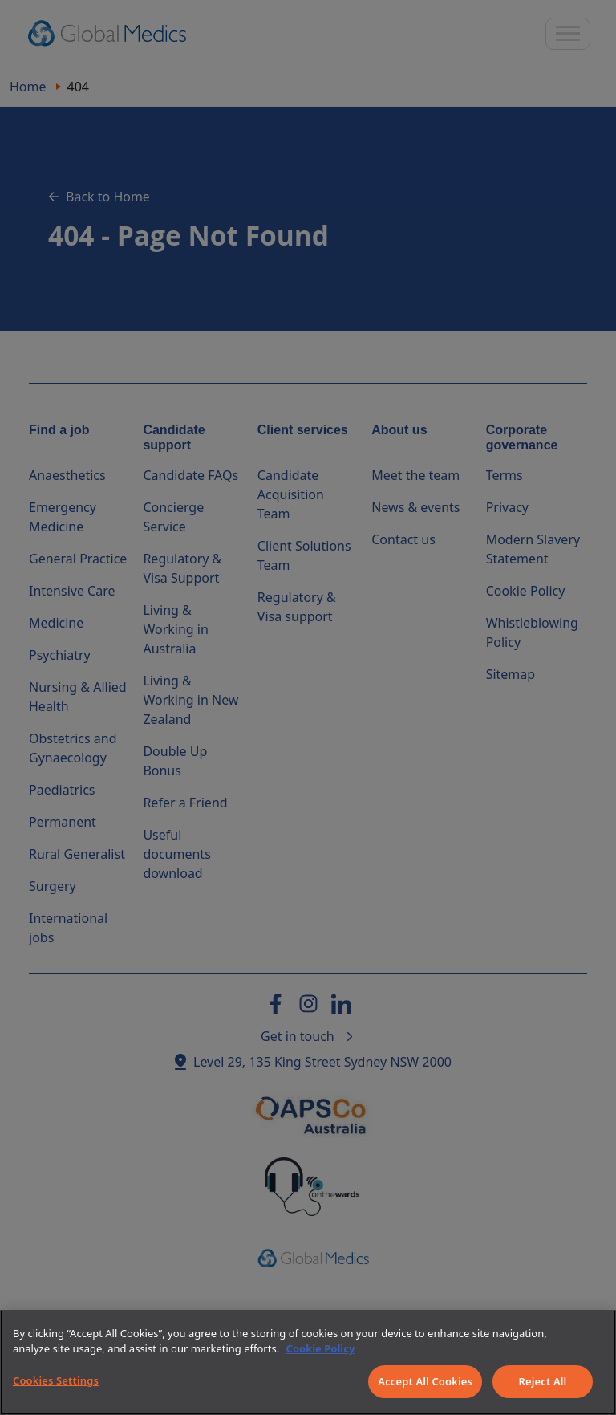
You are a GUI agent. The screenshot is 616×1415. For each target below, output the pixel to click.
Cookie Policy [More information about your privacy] (320, 1348)
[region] (308, 1362)
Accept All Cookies (425, 1381)
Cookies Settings (56, 1380)
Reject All (543, 1381)
